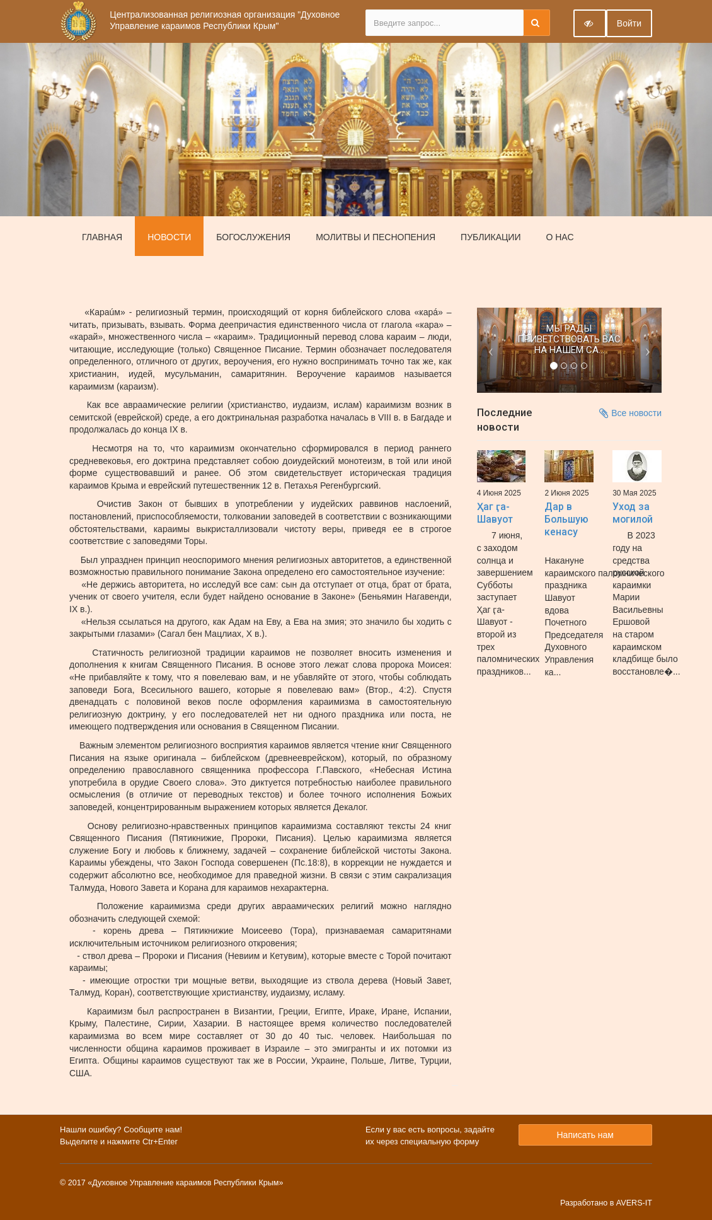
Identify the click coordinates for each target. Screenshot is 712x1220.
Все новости (630, 413)
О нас (559, 237)
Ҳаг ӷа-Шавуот (495, 513)
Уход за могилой (632, 513)
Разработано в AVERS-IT (606, 1203)
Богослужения (253, 237)
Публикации (490, 237)
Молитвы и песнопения (375, 237)
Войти (629, 23)
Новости (169, 237)
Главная (102, 237)
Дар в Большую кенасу (566, 519)
